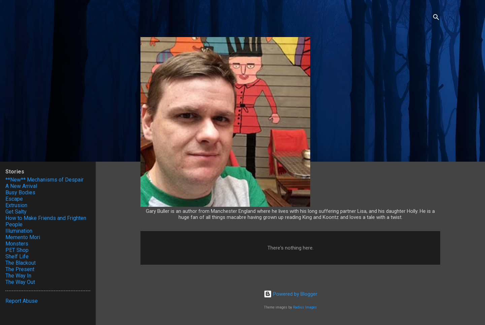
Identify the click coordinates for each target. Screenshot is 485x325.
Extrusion (16, 205)
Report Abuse (21, 301)
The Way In (18, 275)
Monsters (16, 243)
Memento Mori (22, 237)
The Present (19, 269)
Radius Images (305, 307)
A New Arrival (21, 186)
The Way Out (20, 282)
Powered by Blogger (290, 294)
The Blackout (20, 263)
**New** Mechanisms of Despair (44, 179)
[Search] (436, 18)
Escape (14, 199)
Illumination (18, 231)
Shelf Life (17, 256)
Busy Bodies (20, 192)
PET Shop (17, 250)
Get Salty (16, 211)
